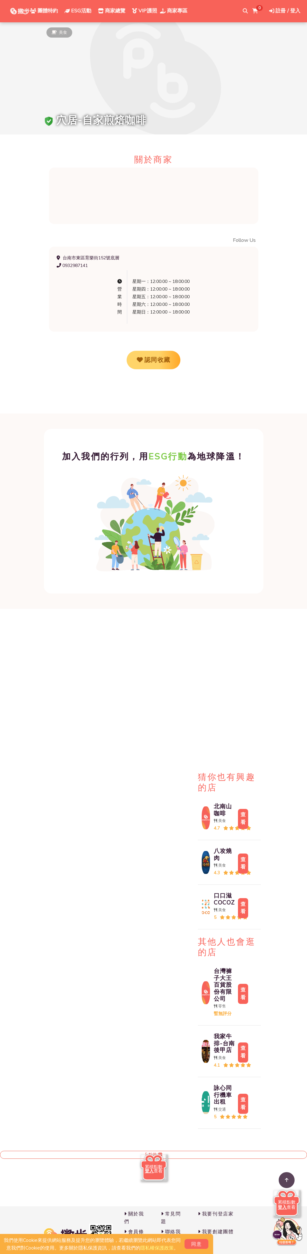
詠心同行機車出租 (223, 1095)
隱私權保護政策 (157, 1248)
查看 (243, 818)
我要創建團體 (216, 1232)
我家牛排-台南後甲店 (224, 1043)
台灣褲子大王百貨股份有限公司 (223, 984)
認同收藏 (154, 360)
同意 (196, 1244)
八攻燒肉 (223, 854)
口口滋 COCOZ (224, 899)
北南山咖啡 (223, 810)
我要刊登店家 (216, 1214)
